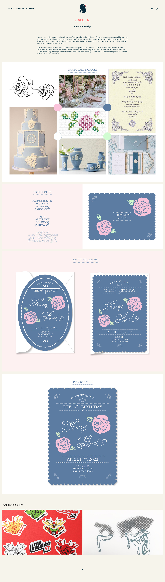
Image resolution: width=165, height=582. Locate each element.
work (10, 8)
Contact (31, 8)
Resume (20, 8)
